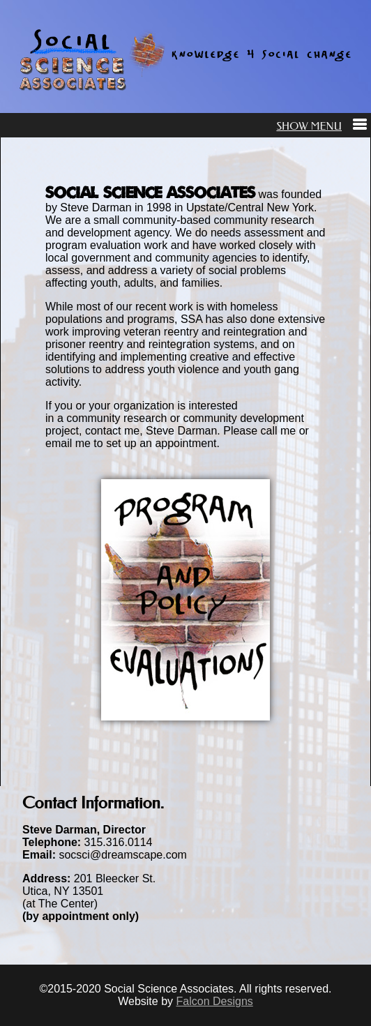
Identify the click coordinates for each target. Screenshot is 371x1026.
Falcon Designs (214, 1001)
